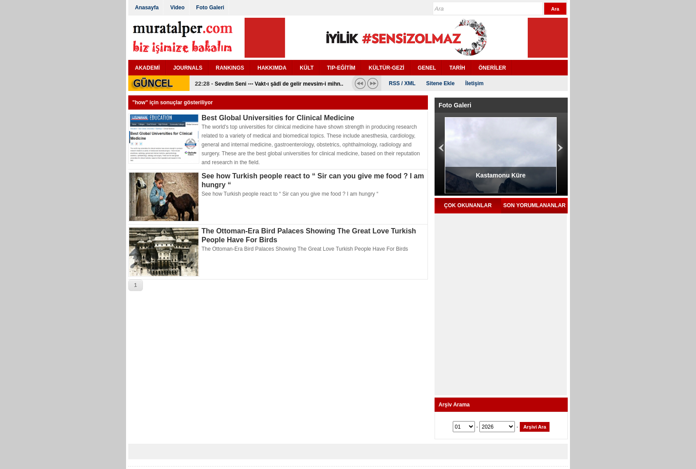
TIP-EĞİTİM (341, 68)
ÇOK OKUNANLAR (467, 205)
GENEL (427, 68)
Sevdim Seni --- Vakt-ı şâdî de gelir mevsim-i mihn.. (279, 84)
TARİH (457, 68)
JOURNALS (187, 68)
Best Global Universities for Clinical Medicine (278, 118)
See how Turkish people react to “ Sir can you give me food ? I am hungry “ (290, 194)
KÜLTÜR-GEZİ (386, 68)
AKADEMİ (147, 68)
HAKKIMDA (271, 68)
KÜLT (306, 68)
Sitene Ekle (440, 83)
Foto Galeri (210, 7)
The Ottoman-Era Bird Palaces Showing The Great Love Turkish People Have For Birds (305, 249)
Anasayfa (146, 7)
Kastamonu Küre (501, 175)
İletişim (474, 83)
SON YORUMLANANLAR (534, 205)
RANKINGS (230, 68)
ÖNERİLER (492, 68)
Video (177, 7)
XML (409, 83)
